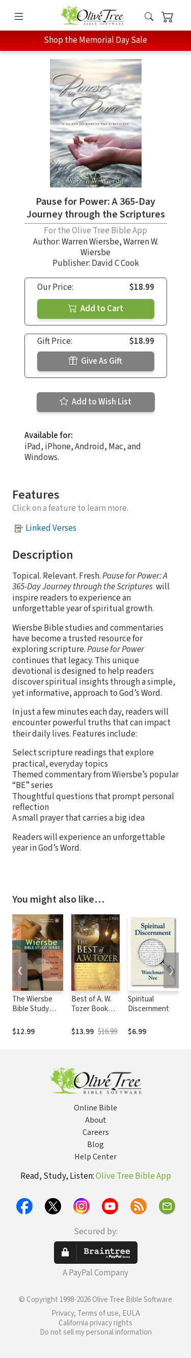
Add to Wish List (95, 402)
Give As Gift (95, 361)
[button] (149, 17)
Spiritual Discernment (148, 1004)
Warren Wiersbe (90, 242)
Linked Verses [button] (50, 528)
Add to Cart (95, 309)
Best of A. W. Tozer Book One (91, 1009)
